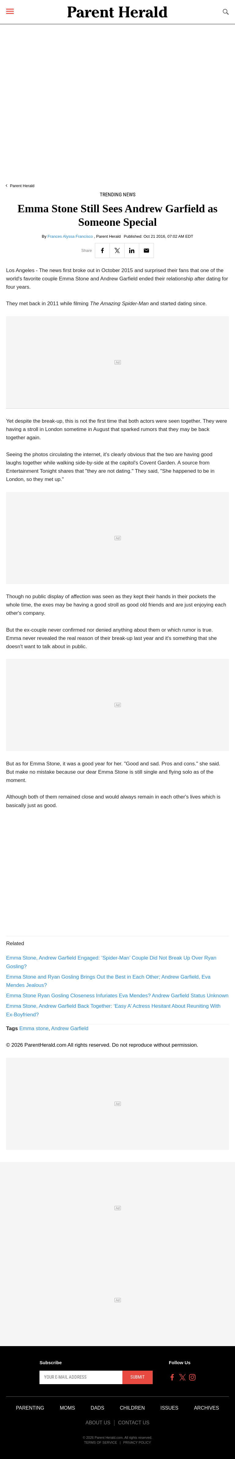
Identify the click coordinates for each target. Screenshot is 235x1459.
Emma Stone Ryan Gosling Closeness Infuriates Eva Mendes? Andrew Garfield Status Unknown (117, 996)
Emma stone (33, 1028)
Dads (97, 1408)
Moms (67, 1408)
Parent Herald (22, 185)
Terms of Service (100, 1442)
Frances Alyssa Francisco (70, 236)
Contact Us (134, 1422)
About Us (97, 1422)
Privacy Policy (137, 1442)
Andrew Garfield (69, 1028)
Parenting (30, 1408)
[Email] (146, 250)
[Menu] (10, 11)
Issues (169, 1408)
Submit (137, 1377)
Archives (206, 1408)
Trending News (118, 195)
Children (132, 1408)
